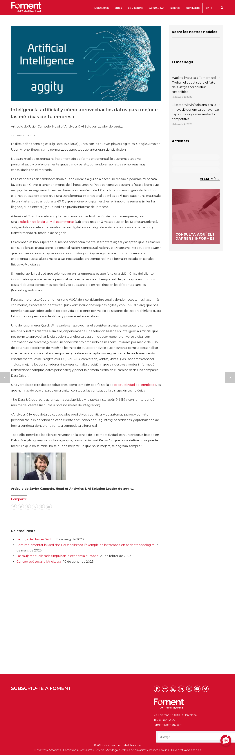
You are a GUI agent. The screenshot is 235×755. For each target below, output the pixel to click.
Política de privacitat (134, 750)
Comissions (70, 750)
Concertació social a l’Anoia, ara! (39, 561)
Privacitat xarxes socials (186, 750)
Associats (55, 750)
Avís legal (112, 750)
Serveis (99, 750)
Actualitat (86, 750)
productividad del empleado (135, 385)
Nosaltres (40, 750)
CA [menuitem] (207, 8)
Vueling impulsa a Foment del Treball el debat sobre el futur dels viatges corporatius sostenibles (194, 85)
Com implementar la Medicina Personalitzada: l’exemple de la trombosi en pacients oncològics (85, 545)
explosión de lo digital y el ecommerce (46, 222)
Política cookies (159, 750)
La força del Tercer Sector (36, 539)
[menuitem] (209, 8)
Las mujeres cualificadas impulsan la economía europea (57, 556)
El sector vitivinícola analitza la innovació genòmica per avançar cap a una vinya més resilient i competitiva (195, 112)
